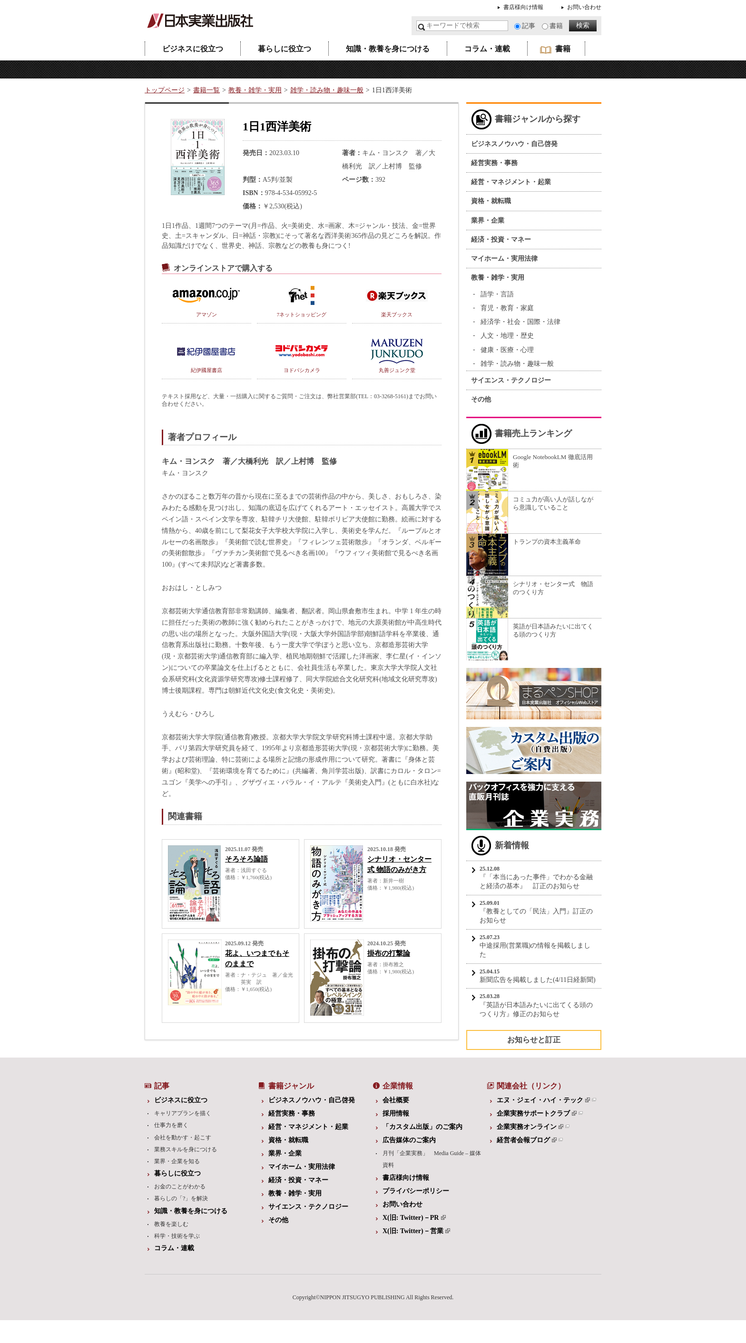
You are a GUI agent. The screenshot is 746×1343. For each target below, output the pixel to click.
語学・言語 (497, 294)
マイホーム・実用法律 (504, 258)
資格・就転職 (491, 201)
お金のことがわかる (180, 1186)
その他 (481, 399)
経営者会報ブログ (527, 1140)
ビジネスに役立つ (192, 49)
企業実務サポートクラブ (537, 1113)
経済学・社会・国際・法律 (520, 321)
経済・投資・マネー (501, 239)
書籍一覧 (206, 90)
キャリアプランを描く (182, 1113)
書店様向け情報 (523, 7)
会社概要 (396, 1100)
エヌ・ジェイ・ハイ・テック (543, 1100)
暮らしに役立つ (284, 49)
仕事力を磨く (171, 1125)
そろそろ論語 (246, 859)
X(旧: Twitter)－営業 (416, 1231)
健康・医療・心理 (507, 349)
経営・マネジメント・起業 (511, 182)
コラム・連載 (487, 49)
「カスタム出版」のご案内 (422, 1126)
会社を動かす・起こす (182, 1137)
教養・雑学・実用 (255, 90)
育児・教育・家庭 (507, 308)
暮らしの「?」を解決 (181, 1198)
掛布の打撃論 (388, 953)
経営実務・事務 (494, 163)
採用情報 (396, 1113)
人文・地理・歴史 (507, 335)
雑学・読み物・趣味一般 (326, 90)
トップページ (165, 90)
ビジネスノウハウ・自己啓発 (514, 143)
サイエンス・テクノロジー (511, 380)
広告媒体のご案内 (409, 1140)
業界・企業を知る (177, 1161)
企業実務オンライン (530, 1126)
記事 (528, 25)
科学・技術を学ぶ (177, 1236)
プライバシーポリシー (416, 1191)
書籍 (556, 25)
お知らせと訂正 (533, 1040)
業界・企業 (487, 220)
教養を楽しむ (171, 1224)
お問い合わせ (584, 7)
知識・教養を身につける (388, 49)
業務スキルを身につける (185, 1149)
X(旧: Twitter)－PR (414, 1217)
